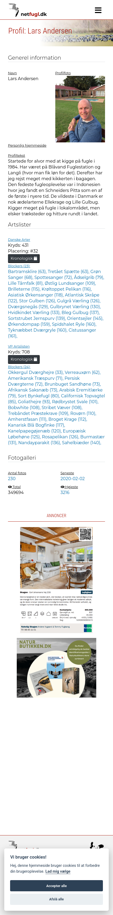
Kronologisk (24, 258)
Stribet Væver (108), (62, 407)
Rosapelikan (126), (61, 436)
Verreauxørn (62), (83, 372)
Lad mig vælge (57, 871)
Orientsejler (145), (85, 318)
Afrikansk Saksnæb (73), (33, 390)
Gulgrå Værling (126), (79, 300)
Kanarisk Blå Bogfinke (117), (36, 425)
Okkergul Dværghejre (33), (36, 372)
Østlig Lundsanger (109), (70, 283)
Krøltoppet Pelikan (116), (67, 289)
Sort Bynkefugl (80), (39, 395)
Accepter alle (56, 886)
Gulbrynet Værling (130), (75, 306)
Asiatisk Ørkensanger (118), (36, 295)
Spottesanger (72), (54, 277)
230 (12, 478)
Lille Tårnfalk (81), (26, 283)
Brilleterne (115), (25, 289)
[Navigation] (98, 10)
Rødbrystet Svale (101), (75, 401)
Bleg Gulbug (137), (81, 312)
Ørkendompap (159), (30, 324)
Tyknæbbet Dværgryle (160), (38, 330)
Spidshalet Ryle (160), (74, 324)
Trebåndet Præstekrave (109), (39, 413)
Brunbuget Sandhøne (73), (73, 384)
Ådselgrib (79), (89, 277)
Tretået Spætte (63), (69, 271)
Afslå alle (56, 899)
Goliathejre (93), (35, 401)
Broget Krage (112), (67, 419)
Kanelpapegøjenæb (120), (35, 431)
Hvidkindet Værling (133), (35, 312)
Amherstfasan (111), (28, 419)
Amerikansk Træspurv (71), (36, 378)
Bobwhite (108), (25, 407)
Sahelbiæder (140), (81, 442)
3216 (65, 492)
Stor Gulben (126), (38, 300)
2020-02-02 (73, 478)
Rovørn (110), (83, 413)
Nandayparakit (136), (40, 442)
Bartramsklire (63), (28, 271)
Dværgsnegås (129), (29, 306)
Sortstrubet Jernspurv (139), (37, 318)
